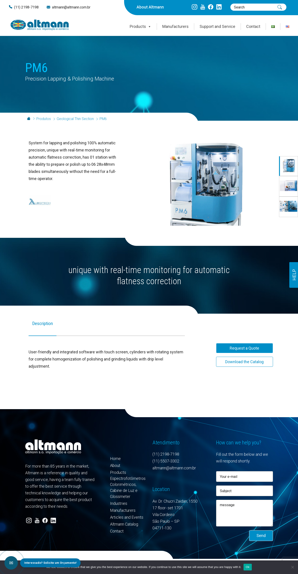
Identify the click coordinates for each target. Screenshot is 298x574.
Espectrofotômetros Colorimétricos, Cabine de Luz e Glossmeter (128, 487)
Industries (118, 503)
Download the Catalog (244, 361)
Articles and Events (126, 517)
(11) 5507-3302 (165, 461)
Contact (253, 26)
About (115, 465)
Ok (248, 567)
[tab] (42, 327)
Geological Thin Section (75, 119)
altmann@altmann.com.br (71, 7)
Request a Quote (244, 348)
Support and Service (217, 26)
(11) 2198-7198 (26, 7)
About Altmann (150, 7)
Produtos (43, 119)
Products (140, 26)
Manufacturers (175, 26)
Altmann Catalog (124, 524)
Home (115, 458)
